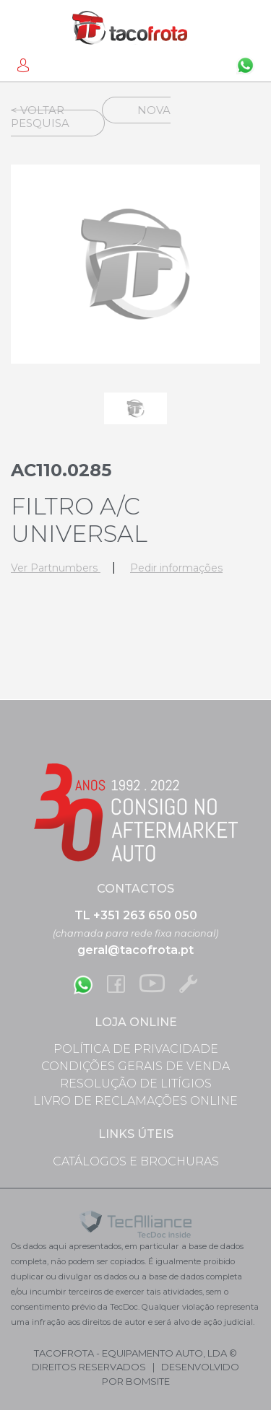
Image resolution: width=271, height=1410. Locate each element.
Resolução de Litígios (136, 1083)
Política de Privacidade (135, 1049)
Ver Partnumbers (55, 567)
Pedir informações (176, 567)
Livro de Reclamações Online (135, 1101)
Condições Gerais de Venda (135, 1066)
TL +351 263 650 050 (135, 915)
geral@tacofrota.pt (135, 950)
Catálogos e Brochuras (136, 1161)
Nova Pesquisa (91, 116)
